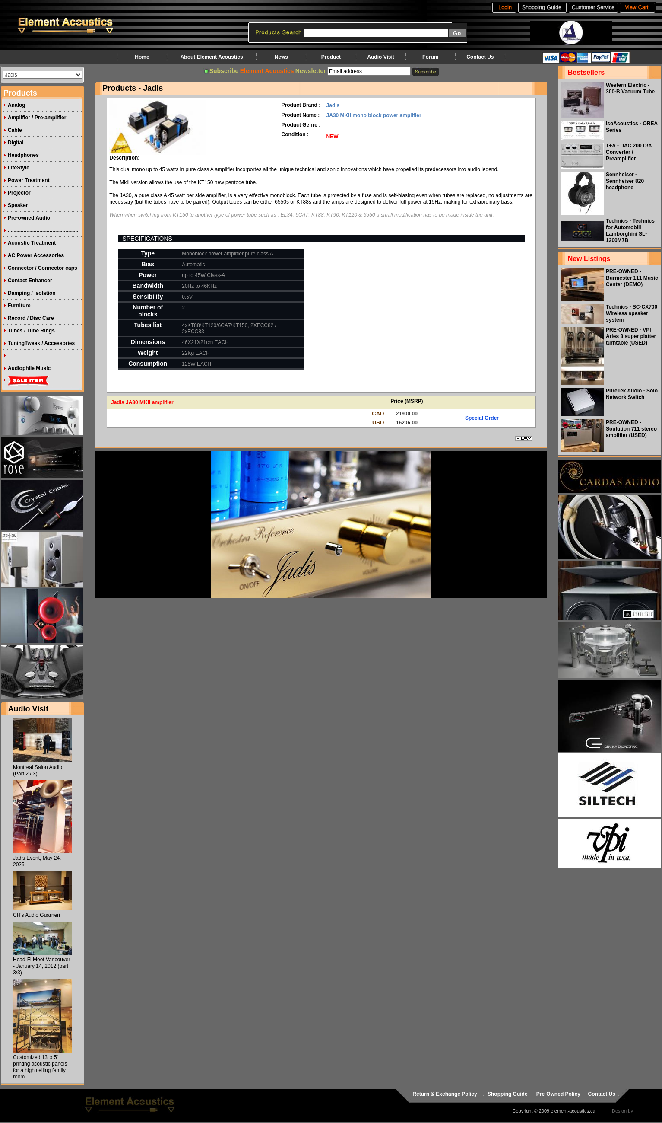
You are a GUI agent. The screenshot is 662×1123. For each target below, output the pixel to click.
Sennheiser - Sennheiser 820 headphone (625, 181)
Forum (430, 57)
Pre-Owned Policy (558, 1094)
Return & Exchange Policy (444, 1094)
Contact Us (480, 57)
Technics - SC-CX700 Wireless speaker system (631, 313)
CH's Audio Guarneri (36, 915)
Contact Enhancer (30, 281)
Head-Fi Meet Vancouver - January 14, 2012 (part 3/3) (41, 966)
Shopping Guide (508, 1094)
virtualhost (645, 1110)
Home (142, 57)
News (281, 57)
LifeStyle (18, 168)
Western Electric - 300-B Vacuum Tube (630, 88)
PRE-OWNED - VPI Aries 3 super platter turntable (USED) (631, 336)
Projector (19, 193)
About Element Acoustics (212, 57)
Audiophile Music (29, 368)
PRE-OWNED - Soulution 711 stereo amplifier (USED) (631, 428)
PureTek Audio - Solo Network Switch (632, 394)
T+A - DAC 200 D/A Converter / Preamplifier (629, 152)
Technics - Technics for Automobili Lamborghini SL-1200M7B (630, 230)
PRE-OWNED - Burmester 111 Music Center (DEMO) (632, 277)
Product (331, 57)
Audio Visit (380, 57)
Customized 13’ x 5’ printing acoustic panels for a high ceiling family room (40, 1067)
